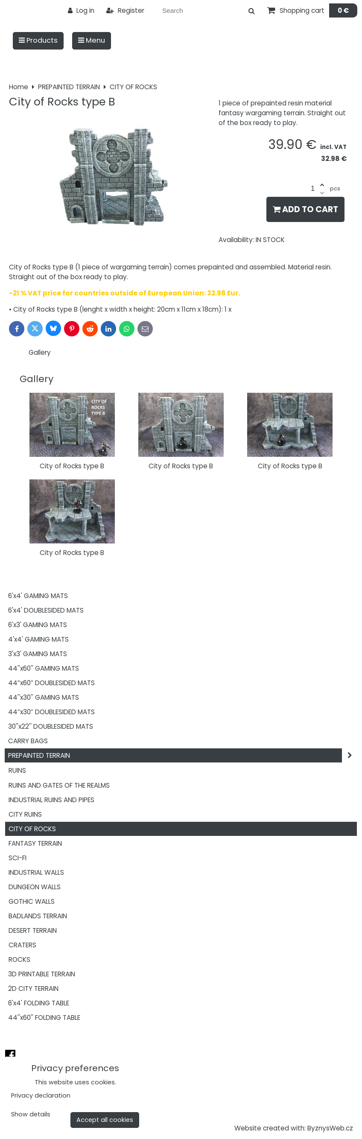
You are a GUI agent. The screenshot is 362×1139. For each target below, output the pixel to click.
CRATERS (22, 944)
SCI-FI (17, 857)
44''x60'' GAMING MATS (43, 668)
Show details (30, 1114)
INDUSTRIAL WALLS (36, 872)
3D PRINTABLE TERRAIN (41, 974)
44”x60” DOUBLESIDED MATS (51, 682)
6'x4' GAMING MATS (38, 595)
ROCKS (19, 959)
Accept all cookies (104, 1120)
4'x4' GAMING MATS (38, 639)
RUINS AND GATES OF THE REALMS (59, 785)
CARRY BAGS (28, 740)
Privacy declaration (40, 1095)
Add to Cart (305, 209)
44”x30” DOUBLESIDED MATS (51, 711)
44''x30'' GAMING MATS (43, 697)
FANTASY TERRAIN (35, 843)
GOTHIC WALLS (32, 901)
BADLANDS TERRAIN (38, 915)
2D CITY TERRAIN (33, 988)
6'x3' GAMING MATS (37, 624)
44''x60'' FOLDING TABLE (44, 1017)
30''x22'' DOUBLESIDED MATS (50, 726)
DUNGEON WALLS (35, 886)
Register (125, 10)
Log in (81, 10)
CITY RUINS (25, 814)
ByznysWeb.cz (330, 1128)
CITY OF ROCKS (32, 828)
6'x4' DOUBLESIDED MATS (46, 610)
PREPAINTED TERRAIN (182, 755)
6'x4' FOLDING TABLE (38, 1003)
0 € (343, 10)
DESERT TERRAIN (33, 930)
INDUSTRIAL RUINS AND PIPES (51, 799)
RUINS (17, 770)
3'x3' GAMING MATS (37, 653)
